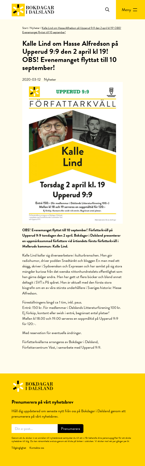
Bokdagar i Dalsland (33, 386)
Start (25, 28)
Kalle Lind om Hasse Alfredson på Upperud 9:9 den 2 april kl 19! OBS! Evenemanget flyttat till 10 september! (70, 55)
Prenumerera (70, 428)
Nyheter (35, 28)
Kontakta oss (36, 448)
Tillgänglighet (19, 448)
